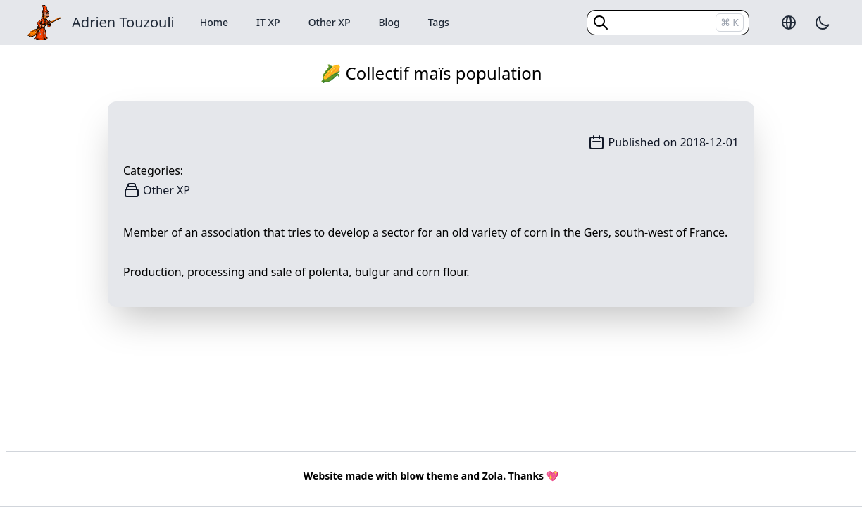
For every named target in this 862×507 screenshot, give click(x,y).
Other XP (329, 22)
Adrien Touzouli (123, 22)
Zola (492, 475)
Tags (438, 22)
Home (214, 22)
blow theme (429, 475)
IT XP (268, 22)
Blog (388, 22)
